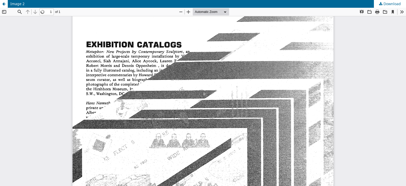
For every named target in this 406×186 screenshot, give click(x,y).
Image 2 (17, 3)
